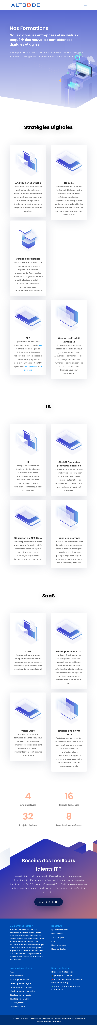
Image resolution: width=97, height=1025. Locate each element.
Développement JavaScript (22, 991)
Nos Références (58, 945)
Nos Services (57, 933)
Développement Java (19, 999)
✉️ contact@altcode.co (62, 972)
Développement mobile (20, 995)
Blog (53, 941)
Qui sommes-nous (59, 929)
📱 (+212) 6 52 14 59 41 (61, 975)
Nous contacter (58, 949)
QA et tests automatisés (21, 987)
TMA (12, 972)
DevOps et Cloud (17, 1006)
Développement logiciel (20, 983)
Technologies (57, 937)
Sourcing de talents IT (20, 979)
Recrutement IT (17, 975)
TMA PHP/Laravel (17, 1003)
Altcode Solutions (52, 1021)
